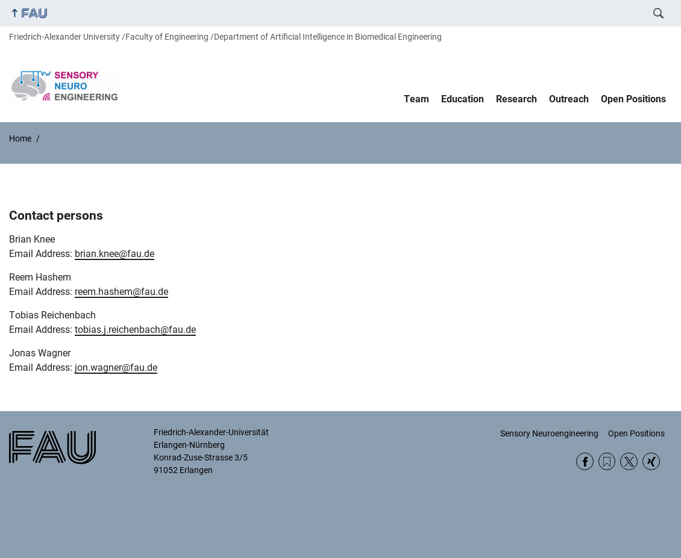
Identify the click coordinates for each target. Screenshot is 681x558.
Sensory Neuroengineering (549, 433)
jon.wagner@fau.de (116, 367)
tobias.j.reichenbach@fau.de (135, 329)
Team (416, 99)
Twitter (629, 461)
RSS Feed (607, 461)
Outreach (569, 99)
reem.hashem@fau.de (121, 291)
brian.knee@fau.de (114, 253)
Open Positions (633, 99)
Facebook (585, 461)
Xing (651, 461)
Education (462, 99)
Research (516, 99)
